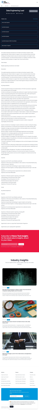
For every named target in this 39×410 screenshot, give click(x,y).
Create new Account (4, 374)
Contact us (31, 379)
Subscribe (26, 396)
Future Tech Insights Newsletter (21, 383)
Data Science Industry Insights (6, 383)
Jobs (8, 287)
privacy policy (14, 246)
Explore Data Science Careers (20, 374)
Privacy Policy (32, 383)
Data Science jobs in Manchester (21, 379)
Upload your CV (3, 379)
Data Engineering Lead (14, 5)
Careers (8, 319)
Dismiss (11, 406)
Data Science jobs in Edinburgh (20, 381)
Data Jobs (6, 5)
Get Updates (21, 244)
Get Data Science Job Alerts (5, 381)
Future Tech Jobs (32, 374)
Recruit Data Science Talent (5, 385)
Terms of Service (32, 385)
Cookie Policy (32, 381)
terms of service (20, 246)
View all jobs (35, 18)
